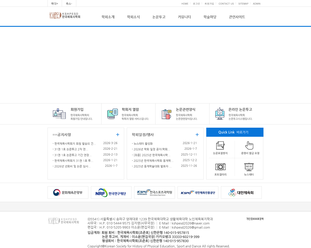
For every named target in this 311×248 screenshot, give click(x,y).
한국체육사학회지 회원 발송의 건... (75, 143)
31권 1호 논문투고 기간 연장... (73, 155)
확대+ (54, 3)
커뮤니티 (184, 17)
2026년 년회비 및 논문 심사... (72, 166)
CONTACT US (226, 3)
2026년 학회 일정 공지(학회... (152, 149)
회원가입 (209, 3)
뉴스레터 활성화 (143, 143)
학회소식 (133, 17)
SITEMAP (243, 3)
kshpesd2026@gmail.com (191, 227)
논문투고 (158, 17)
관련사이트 (237, 17)
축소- (69, 3)
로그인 (196, 3)
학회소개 (108, 17)
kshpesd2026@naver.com (191, 223)
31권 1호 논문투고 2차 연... (71, 149)
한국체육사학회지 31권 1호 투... (73, 160)
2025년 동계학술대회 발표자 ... (153, 166)
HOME (184, 3)
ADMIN (256, 3)
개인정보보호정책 (254, 219)
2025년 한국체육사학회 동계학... (153, 160)
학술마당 (209, 17)
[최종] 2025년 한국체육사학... (152, 155)
